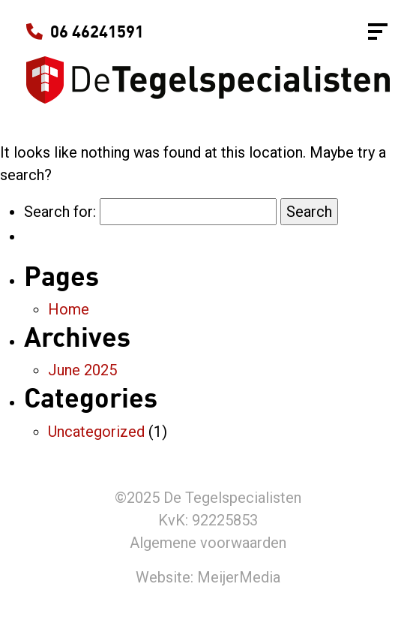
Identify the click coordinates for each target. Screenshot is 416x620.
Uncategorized (96, 432)
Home (68, 309)
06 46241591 (85, 31)
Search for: (60, 212)
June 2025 (82, 370)
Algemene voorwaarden (208, 543)
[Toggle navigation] (378, 32)
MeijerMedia (238, 577)
